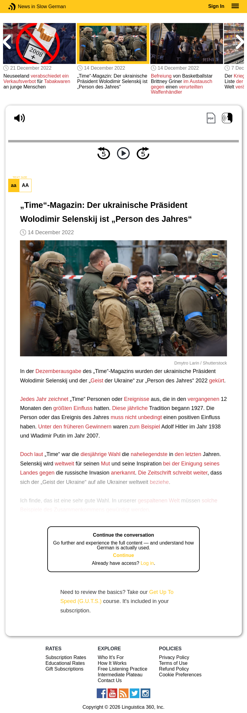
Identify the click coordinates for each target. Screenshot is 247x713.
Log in (147, 563)
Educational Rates (65, 663)
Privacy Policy (174, 657)
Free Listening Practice (123, 668)
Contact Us (110, 680)
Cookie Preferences (180, 674)
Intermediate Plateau (120, 674)
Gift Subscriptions (64, 668)
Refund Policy (174, 668)
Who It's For (111, 657)
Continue (123, 555)
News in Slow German (21, 6)
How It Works (112, 663)
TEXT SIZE (19, 177)
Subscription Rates (65, 657)
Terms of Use (173, 663)
